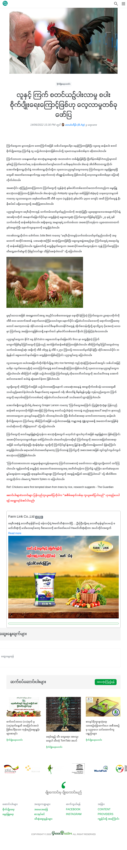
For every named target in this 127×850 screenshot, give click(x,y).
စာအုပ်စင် (39, 814)
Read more (14, 533)
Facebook (73, 809)
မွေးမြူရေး (8, 814)
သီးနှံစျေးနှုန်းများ (43, 819)
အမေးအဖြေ (41, 809)
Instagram (74, 814)
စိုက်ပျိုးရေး (8, 809)
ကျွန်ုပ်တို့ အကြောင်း (108, 819)
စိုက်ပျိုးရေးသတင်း (63, 84)
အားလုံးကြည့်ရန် (106, 682)
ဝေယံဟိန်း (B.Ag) (73, 125)
